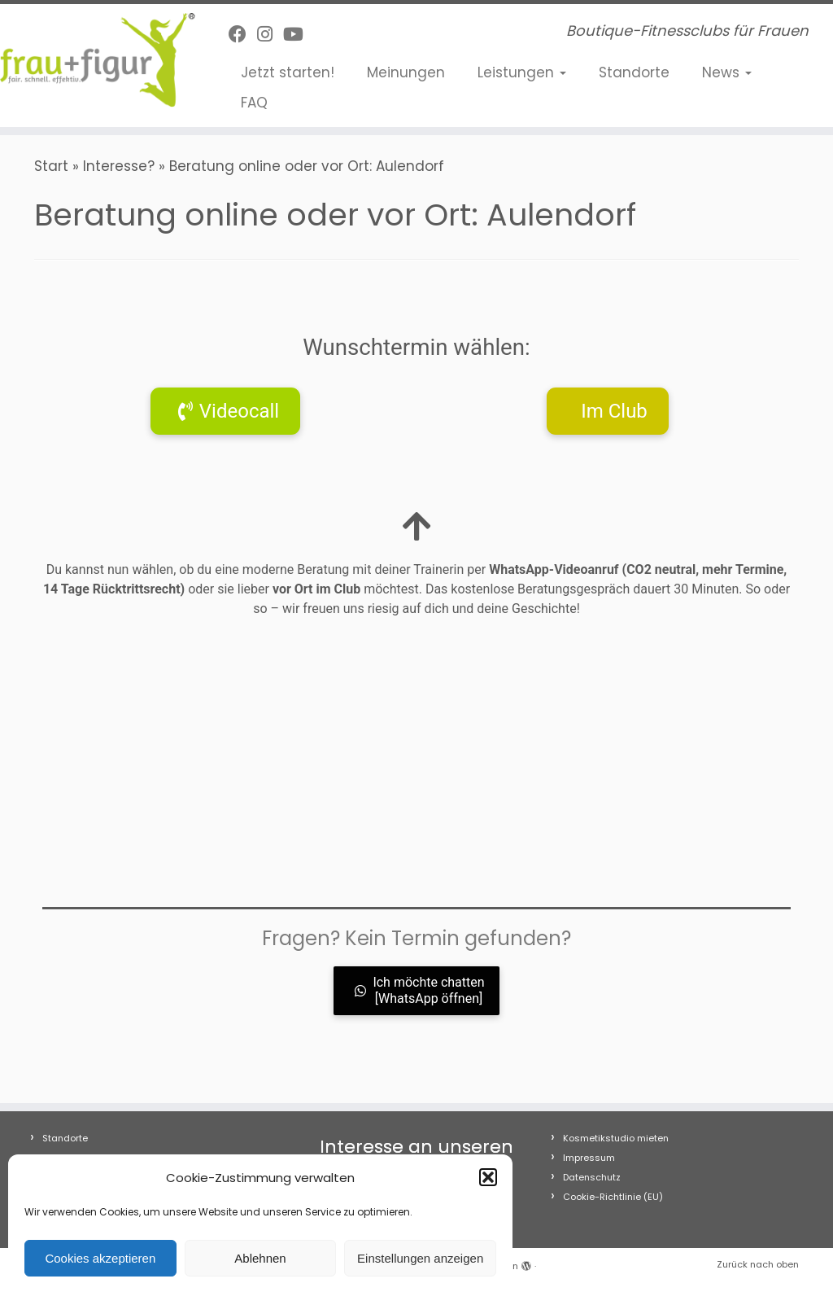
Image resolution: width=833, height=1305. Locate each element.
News (727, 72)
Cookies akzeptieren (100, 1258)
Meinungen (406, 72)
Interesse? (119, 166)
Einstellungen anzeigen (420, 1258)
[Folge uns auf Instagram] (270, 34)
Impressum (589, 1157)
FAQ (254, 102)
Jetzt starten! (287, 72)
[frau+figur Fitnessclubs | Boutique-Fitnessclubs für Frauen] (97, 59)
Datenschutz (592, 1177)
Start (51, 166)
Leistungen (522, 72)
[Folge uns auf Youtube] (298, 34)
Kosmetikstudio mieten (616, 1138)
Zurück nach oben (758, 1264)
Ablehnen (260, 1258)
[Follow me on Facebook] (243, 34)
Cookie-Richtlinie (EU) (613, 1196)
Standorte (634, 72)
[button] (488, 1177)
